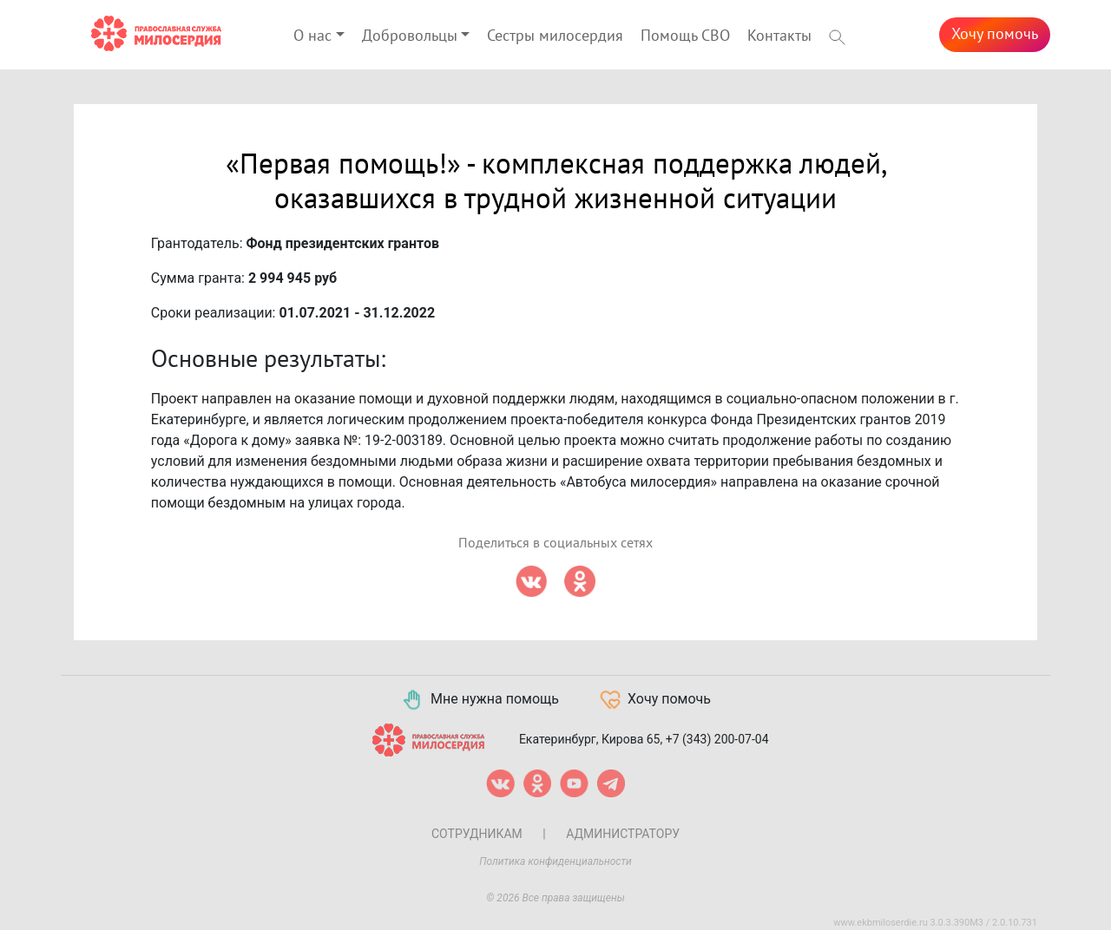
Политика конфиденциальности (555, 861)
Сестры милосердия (555, 36)
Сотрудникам (477, 834)
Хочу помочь (994, 34)
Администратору (623, 834)
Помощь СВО (685, 36)
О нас (312, 36)
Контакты (779, 36)
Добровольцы (409, 36)
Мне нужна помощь (479, 700)
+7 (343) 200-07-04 (717, 738)
